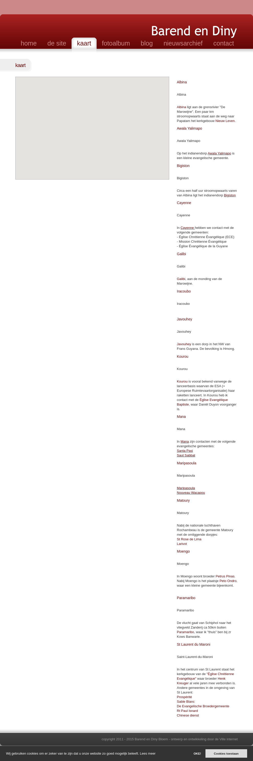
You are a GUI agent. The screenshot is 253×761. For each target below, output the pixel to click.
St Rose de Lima (189, 539)
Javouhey (184, 344)
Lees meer (147, 753)
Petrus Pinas (225, 576)
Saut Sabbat (186, 455)
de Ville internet (226, 739)
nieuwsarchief (183, 43)
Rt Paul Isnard (187, 711)
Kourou (182, 381)
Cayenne (187, 228)
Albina (181, 107)
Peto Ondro (228, 581)
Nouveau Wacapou (191, 493)
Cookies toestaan (226, 753)
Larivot (182, 544)
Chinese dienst (188, 715)
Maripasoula (186, 488)
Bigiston (230, 195)
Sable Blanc (185, 701)
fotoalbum (116, 43)
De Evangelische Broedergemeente (203, 706)
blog (147, 43)
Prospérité (184, 697)
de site (57, 43)
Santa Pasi (185, 451)
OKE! (197, 753)
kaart (84, 43)
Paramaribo (185, 632)
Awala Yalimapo (219, 153)
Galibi (181, 279)
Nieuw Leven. (225, 121)
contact (223, 43)
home (29, 43)
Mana (184, 441)
